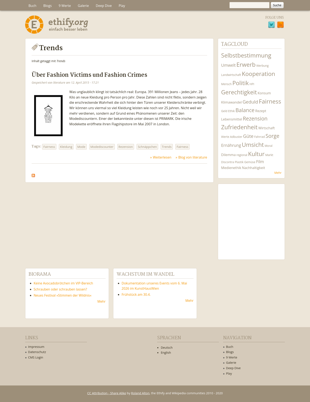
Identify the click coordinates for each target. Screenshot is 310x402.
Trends (167, 147)
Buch (32, 5)
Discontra (227, 162)
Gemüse (249, 162)
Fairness (49, 147)
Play (122, 5)
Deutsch (167, 347)
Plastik (239, 162)
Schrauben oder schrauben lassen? (60, 289)
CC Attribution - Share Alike (106, 393)
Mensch (226, 84)
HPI (251, 84)
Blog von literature (192, 157)
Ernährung (231, 145)
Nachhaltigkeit (253, 167)
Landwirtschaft (231, 75)
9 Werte (65, 5)
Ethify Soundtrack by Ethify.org (251, 218)
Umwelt (228, 65)
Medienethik (231, 167)
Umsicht (253, 145)
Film (260, 161)
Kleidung (66, 147)
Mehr (278, 173)
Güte (248, 136)
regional (241, 155)
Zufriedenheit (239, 127)
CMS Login (35, 357)
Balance (244, 110)
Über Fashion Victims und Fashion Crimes (89, 75)
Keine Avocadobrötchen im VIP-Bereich (63, 283)
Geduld (250, 102)
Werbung (262, 66)
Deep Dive (104, 5)
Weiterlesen (162, 157)
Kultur (256, 154)
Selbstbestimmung (246, 55)
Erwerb (246, 64)
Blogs (47, 5)
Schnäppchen (147, 147)
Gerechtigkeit (239, 92)
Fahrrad (259, 137)
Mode (81, 147)
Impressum (36, 346)
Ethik (231, 111)
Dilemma (228, 154)
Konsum (264, 93)
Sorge (272, 135)
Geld (224, 111)
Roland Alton (140, 393)
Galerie (83, 5)
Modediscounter (102, 147)
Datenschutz (37, 352)
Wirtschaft (266, 127)
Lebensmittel (231, 119)
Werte (225, 137)
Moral (268, 146)
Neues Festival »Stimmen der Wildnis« (63, 295)
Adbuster (236, 137)
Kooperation (258, 74)
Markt (269, 155)
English (166, 352)
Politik (240, 83)
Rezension (126, 147)
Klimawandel (231, 102)
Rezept (260, 110)
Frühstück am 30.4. (136, 294)
